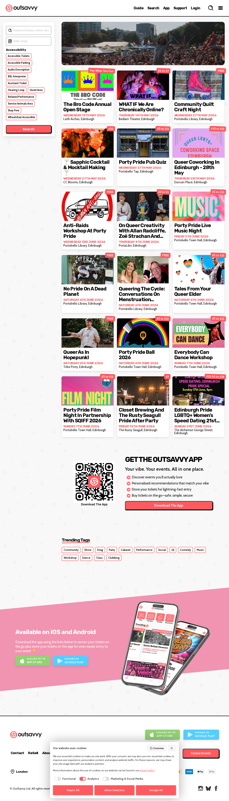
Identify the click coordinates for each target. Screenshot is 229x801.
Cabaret (125, 550)
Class (99, 557)
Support (180, 8)
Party (112, 550)
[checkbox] (64, 779)
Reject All (73, 790)
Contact (17, 753)
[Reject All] (172, 748)
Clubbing (114, 557)
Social (162, 550)
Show (87, 550)
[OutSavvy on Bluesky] (208, 788)
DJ (173, 550)
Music (200, 550)
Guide (138, 8)
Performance (144, 550)
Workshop (70, 557)
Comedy (185, 550)
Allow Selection (114, 790)
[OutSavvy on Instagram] (201, 788)
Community (71, 550)
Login (195, 8)
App (166, 8)
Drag (100, 550)
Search (153, 8)
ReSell (33, 753)
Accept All (156, 790)
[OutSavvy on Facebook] (216, 788)
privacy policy (147, 770)
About (47, 753)
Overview (157, 748)
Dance (86, 557)
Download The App (168, 505)
